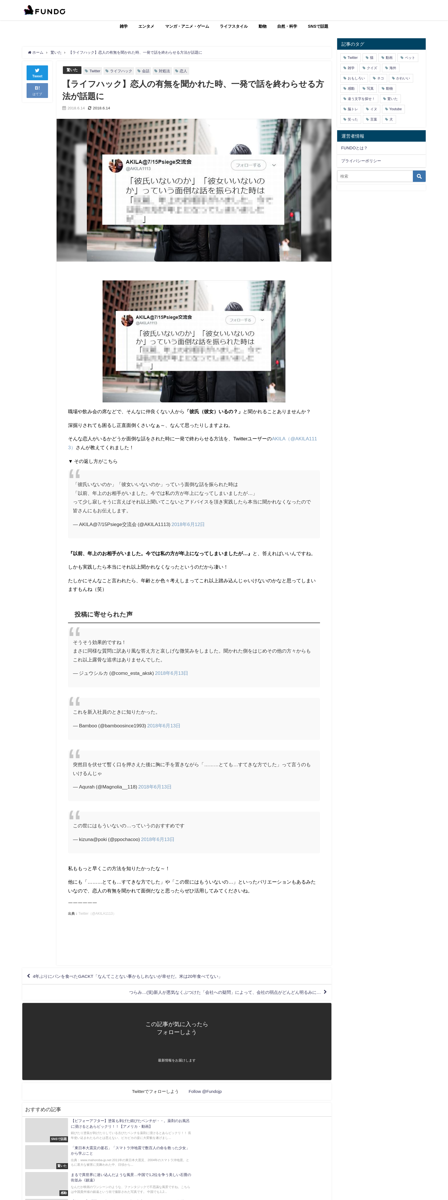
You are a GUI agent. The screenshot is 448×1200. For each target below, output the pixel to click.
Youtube (395, 109)
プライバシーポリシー (361, 161)
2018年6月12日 (188, 524)
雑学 (124, 26)
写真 (370, 88)
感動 (351, 88)
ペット (410, 57)
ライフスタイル (234, 26)
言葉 (373, 119)
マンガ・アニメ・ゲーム (187, 26)
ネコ (380, 78)
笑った (353, 119)
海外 (392, 68)
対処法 (164, 71)
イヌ (373, 109)
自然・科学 (287, 26)
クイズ (372, 68)
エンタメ (146, 26)
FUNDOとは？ (354, 148)
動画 (389, 57)
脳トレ (353, 109)
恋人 (183, 71)
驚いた (72, 70)
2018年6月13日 (172, 673)
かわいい (403, 78)
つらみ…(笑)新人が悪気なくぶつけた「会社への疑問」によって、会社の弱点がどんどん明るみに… (219, 993)
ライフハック (121, 71)
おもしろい (356, 78)
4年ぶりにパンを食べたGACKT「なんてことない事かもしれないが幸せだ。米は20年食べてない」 (134, 976)
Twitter (94, 71)
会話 (145, 71)
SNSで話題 (318, 26)
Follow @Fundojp (205, 1092)
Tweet (37, 72)
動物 (263, 26)
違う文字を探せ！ (361, 99)
